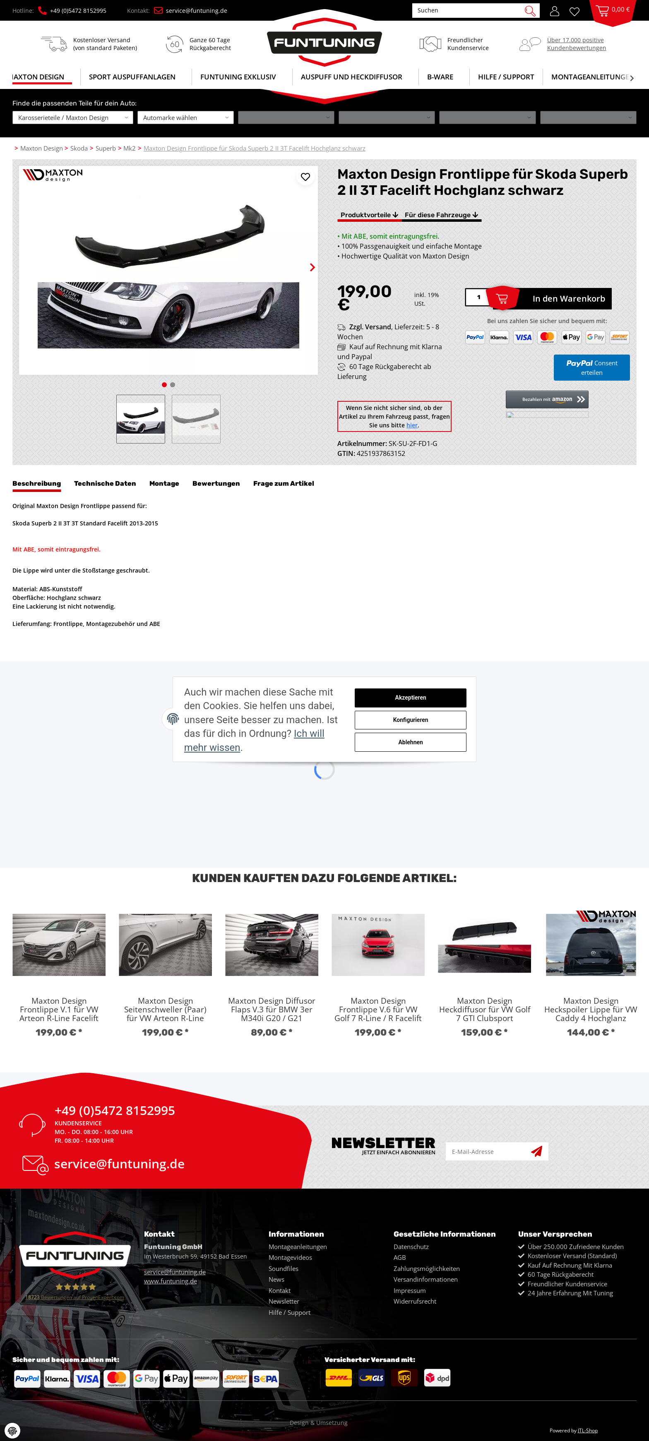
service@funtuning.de (190, 10)
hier (412, 425)
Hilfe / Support (506, 77)
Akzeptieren (438, 703)
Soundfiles (283, 1268)
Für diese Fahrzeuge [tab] (441, 215)
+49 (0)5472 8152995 (72, 10)
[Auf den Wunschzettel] (305, 176)
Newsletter (284, 1301)
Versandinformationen (426, 1279)
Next (305, 260)
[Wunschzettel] (577, 11)
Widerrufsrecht (415, 1301)
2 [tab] (172, 384)
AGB (400, 1257)
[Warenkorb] (613, 19)
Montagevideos (290, 1257)
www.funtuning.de (170, 1281)
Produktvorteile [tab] (369, 215)
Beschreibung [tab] (36, 483)
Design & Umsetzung (319, 1423)
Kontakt (280, 1290)
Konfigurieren (438, 724)
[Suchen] (471, 10)
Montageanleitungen (298, 1246)
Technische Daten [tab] (105, 483)
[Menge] (479, 297)
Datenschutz (411, 1246)
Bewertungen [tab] (216, 483)
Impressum (410, 1290)
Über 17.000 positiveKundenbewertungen (576, 43)
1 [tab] (164, 384)
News (276, 1279)
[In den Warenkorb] (552, 298)
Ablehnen (438, 745)
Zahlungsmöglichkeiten (427, 1268)
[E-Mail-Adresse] (488, 1151)
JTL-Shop (588, 1430)
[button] (554, 10)
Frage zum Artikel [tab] (283, 483)
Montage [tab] (164, 483)
